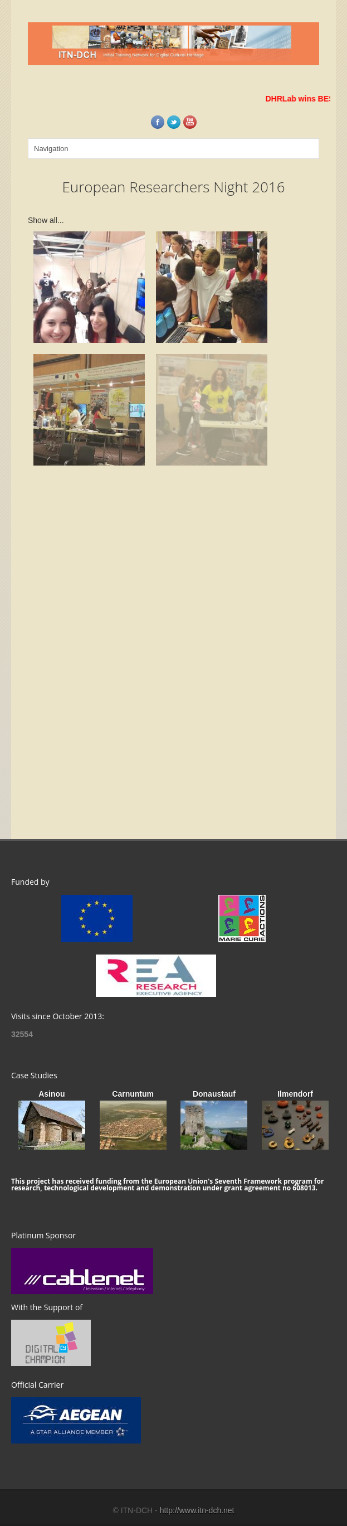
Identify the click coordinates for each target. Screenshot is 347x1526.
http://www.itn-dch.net (197, 1510)
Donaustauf (214, 1093)
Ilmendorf (295, 1093)
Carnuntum (133, 1093)
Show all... (46, 220)
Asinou (51, 1093)
